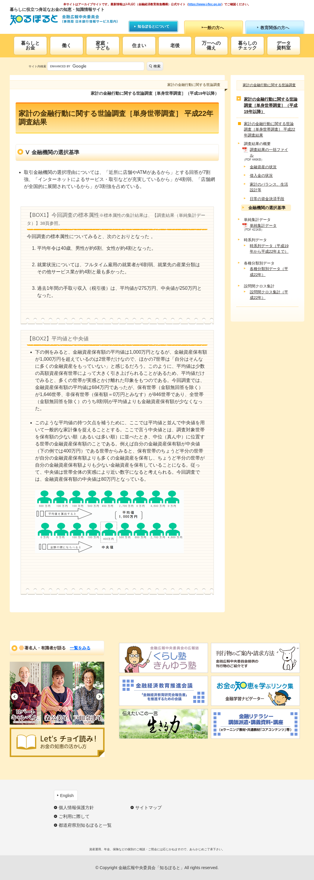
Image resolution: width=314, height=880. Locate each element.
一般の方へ (213, 27)
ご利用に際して (74, 816)
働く (66, 45)
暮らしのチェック (247, 45)
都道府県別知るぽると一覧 (85, 825)
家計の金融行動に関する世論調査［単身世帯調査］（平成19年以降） (271, 105)
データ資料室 (284, 45)
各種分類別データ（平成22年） (269, 272)
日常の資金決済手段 (267, 199)
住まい (139, 45)
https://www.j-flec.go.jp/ (205, 4)
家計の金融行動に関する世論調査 (269, 85)
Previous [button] (14, 696)
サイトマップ (148, 807)
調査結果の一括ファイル (269, 152)
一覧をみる (80, 648)
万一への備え (211, 45)
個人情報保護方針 (76, 807)
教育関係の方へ (274, 27)
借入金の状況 (261, 175)
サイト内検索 (37, 66)
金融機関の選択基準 (266, 207)
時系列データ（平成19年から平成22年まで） (269, 249)
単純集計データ (263, 225)
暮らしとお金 (30, 45)
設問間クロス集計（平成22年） (269, 295)
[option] (25, 693)
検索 (157, 66)
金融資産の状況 (263, 167)
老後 (175, 45)
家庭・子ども (103, 45)
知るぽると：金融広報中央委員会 (64, 19)
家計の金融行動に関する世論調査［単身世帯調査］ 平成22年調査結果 (269, 129)
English (67, 795)
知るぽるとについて (153, 26)
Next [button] (99, 696)
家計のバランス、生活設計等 (269, 187)
